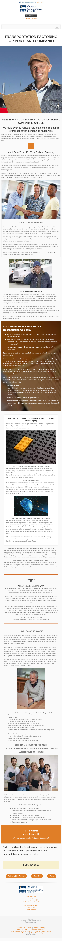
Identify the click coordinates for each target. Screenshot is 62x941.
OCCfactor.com (31, 909)
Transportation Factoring (37, 929)
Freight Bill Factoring (36, 933)
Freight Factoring (22, 929)
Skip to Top (31, 907)
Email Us (37, 876)
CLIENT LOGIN (31, 15)
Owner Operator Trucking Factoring (21, 931)
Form (52, 876)
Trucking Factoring (40, 928)
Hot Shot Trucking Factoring (43, 931)
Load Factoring (23, 933)
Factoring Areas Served (24, 928)
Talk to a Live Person (16, 876)
